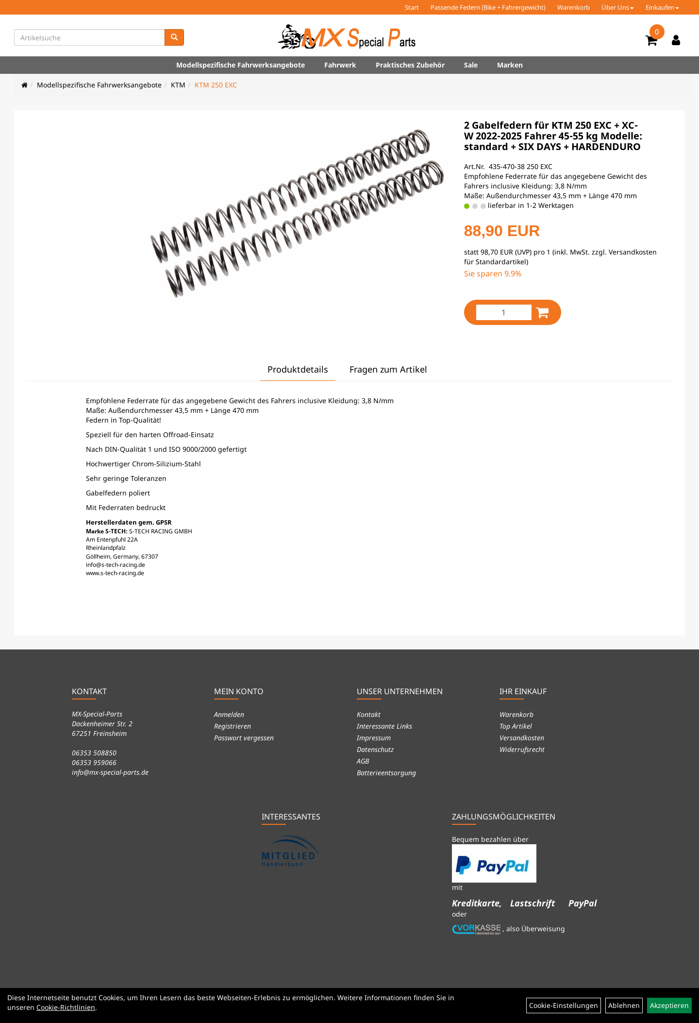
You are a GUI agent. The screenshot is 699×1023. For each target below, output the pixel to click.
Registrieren (232, 726)
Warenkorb (573, 7)
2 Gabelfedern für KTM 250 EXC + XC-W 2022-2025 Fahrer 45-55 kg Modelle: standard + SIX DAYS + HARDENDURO (553, 136)
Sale (471, 64)
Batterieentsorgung (386, 772)
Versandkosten (521, 737)
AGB (363, 761)
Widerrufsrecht (522, 749)
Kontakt (369, 714)
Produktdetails (297, 369)
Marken (510, 64)
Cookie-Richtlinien (65, 1007)
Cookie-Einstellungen (563, 1005)
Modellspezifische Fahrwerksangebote (240, 64)
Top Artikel (515, 726)
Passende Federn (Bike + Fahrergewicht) (488, 7)
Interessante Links (384, 726)
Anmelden (229, 714)
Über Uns (617, 7)
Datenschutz (375, 749)
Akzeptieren (669, 1005)
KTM (178, 84)
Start (412, 7)
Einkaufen (662, 7)
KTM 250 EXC (216, 84)
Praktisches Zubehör (410, 64)
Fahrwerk (340, 64)
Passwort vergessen (244, 737)
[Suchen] (174, 37)
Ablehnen (624, 1005)
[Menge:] (504, 312)
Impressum (374, 737)
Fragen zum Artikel (388, 369)
